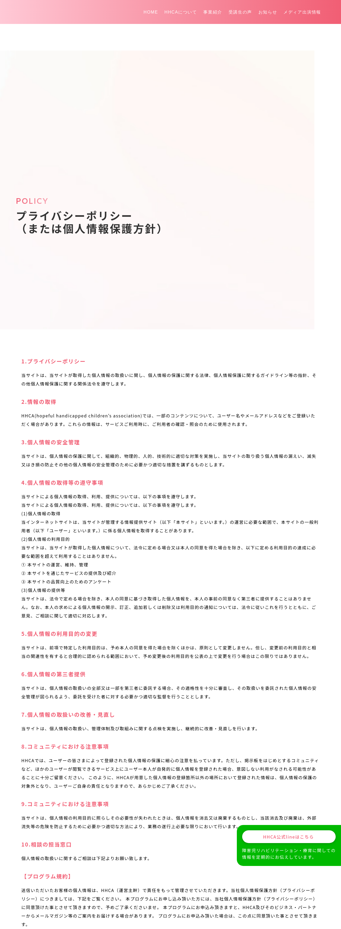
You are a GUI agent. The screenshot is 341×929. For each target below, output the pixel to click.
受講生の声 (240, 12)
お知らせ (267, 12)
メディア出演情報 (302, 12)
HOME (151, 12)
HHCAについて (180, 12)
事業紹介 (212, 12)
